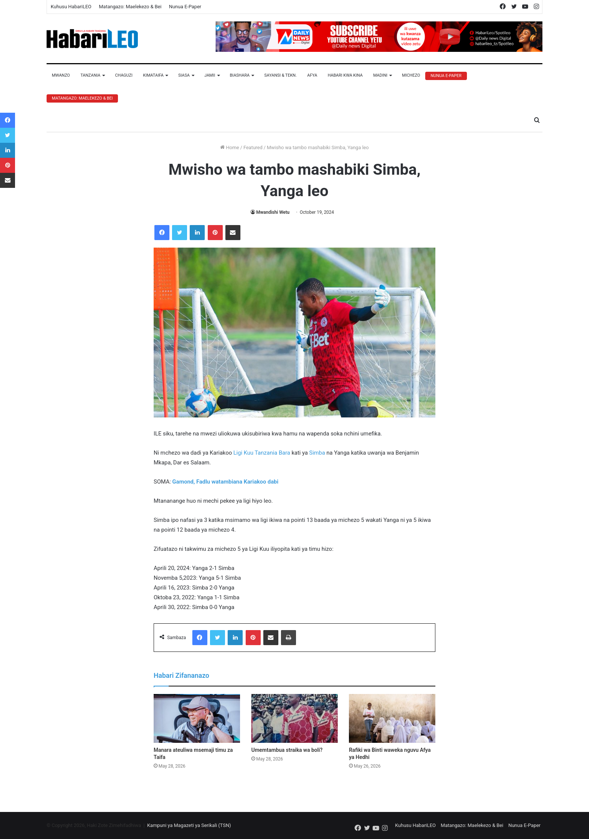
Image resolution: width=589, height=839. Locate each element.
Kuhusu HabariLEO (71, 6)
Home (229, 147)
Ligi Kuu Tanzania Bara (261, 452)
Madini (380, 75)
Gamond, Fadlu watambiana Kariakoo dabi (225, 481)
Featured (253, 147)
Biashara (240, 75)
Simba (317, 452)
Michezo (411, 75)
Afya (312, 75)
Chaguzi (123, 75)
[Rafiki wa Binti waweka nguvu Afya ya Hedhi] (392, 718)
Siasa (184, 75)
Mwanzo (61, 75)
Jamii (209, 75)
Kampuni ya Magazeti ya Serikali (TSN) (189, 825)
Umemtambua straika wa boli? (287, 750)
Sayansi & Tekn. (280, 75)
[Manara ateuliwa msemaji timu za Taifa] (197, 718)
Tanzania (90, 75)
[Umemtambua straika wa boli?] (294, 718)
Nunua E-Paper (185, 6)
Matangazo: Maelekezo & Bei (130, 6)
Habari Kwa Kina (345, 75)
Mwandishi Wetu (273, 212)
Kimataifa (153, 75)
